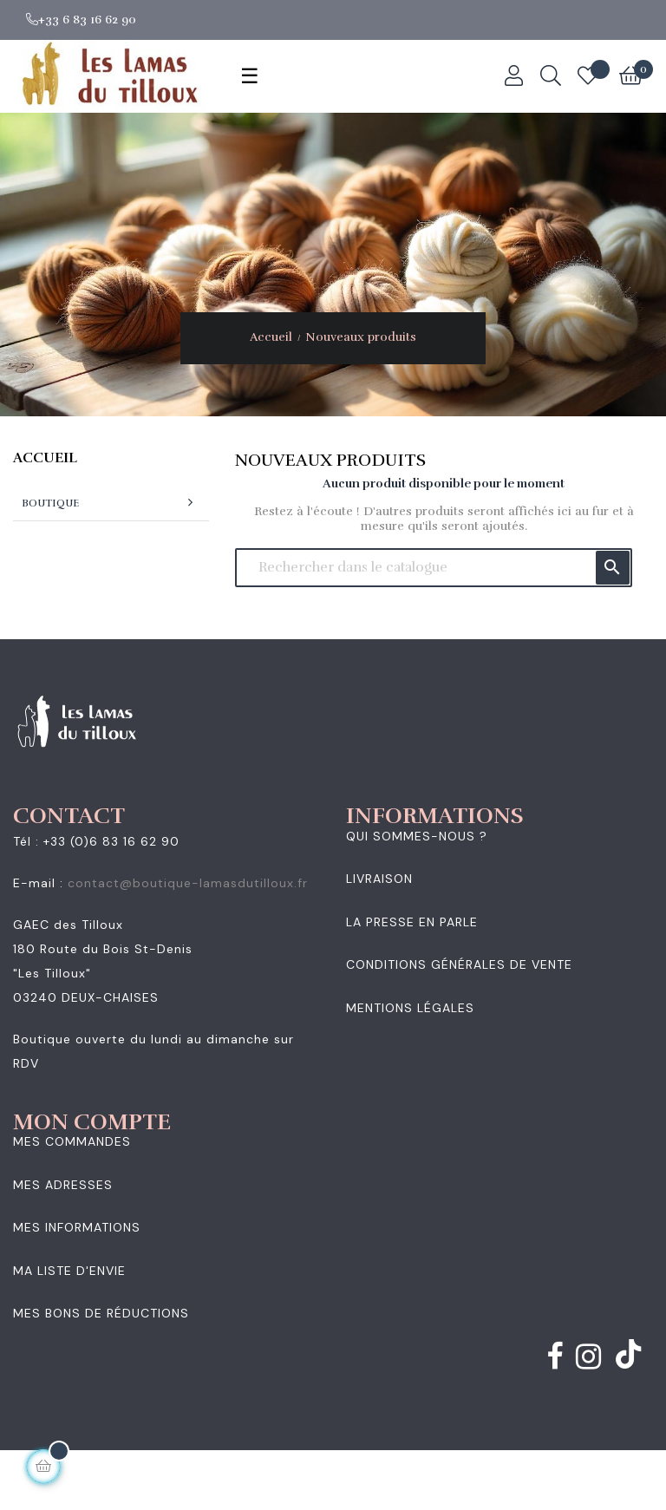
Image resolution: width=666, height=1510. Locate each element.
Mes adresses (63, 1185)
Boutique (50, 503)
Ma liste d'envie (69, 1270)
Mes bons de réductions (101, 1313)
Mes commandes (72, 1141)
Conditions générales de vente (459, 964)
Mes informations (76, 1227)
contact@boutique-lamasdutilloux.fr (188, 883)
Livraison (379, 878)
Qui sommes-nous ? (416, 836)
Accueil (45, 458)
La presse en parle (412, 922)
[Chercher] (433, 567)
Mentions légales (410, 1008)
